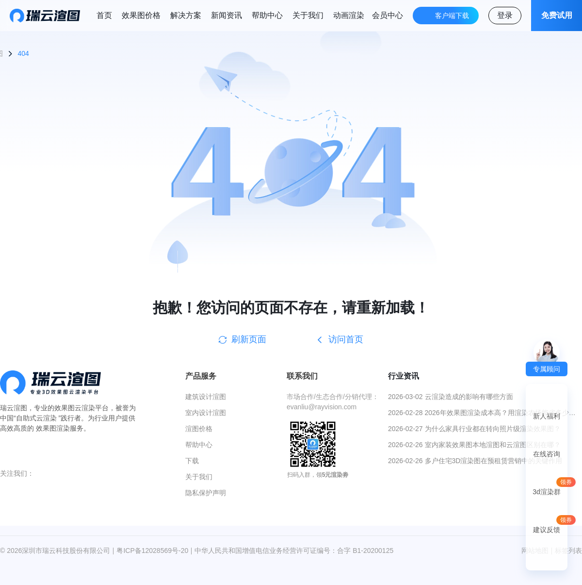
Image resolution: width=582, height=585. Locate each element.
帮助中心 (267, 15)
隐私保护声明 (205, 493)
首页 (104, 15)
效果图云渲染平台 (81, 408)
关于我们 (307, 15)
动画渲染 (348, 15)
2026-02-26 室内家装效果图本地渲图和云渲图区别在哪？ (474, 445)
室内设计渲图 (205, 413)
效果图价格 (141, 15)
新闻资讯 (226, 15)
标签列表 (568, 550)
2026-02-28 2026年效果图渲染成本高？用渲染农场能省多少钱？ (478, 413)
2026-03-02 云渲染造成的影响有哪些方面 (450, 397)
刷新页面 (242, 339)
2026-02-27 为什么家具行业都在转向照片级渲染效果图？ (474, 429)
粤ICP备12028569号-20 (152, 550)
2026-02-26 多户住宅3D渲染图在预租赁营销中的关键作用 (475, 461)
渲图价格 (198, 429)
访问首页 (339, 339)
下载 (192, 461)
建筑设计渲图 (205, 397)
